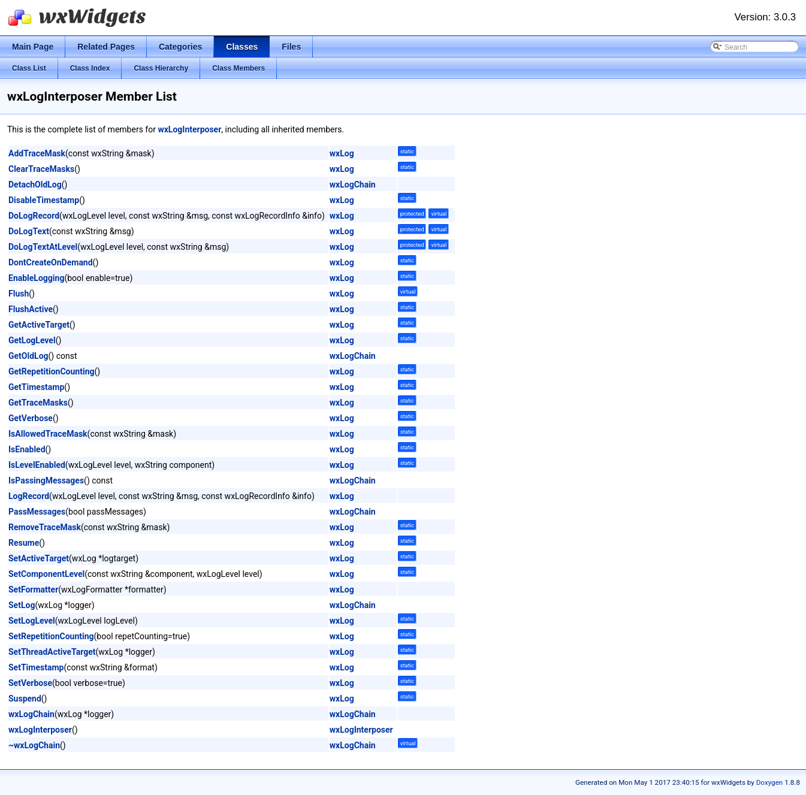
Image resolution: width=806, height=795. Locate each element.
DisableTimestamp (43, 200)
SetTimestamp (36, 667)
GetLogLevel (32, 340)
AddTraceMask (36, 153)
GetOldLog (28, 356)
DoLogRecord (33, 215)
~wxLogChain (34, 745)
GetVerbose (30, 418)
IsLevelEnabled (36, 465)
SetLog (21, 605)
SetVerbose (30, 683)
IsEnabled (27, 449)
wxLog (342, 153)
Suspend (24, 698)
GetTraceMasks (38, 402)
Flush (18, 293)
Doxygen (769, 782)
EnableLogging (36, 278)
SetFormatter (33, 589)
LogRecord (28, 496)
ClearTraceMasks (41, 169)
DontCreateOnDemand (50, 262)
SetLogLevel (31, 620)
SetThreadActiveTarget (52, 652)
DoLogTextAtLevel (42, 247)
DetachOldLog (35, 184)
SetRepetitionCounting (51, 636)
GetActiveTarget (39, 325)
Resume (23, 543)
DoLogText (28, 231)
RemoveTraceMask (44, 527)
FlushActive (30, 309)
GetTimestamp (36, 387)
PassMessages (36, 511)
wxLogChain (353, 184)
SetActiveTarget (38, 558)
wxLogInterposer (189, 129)
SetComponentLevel (46, 574)
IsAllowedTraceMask (47, 434)
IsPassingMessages (46, 480)
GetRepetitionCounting (51, 371)
